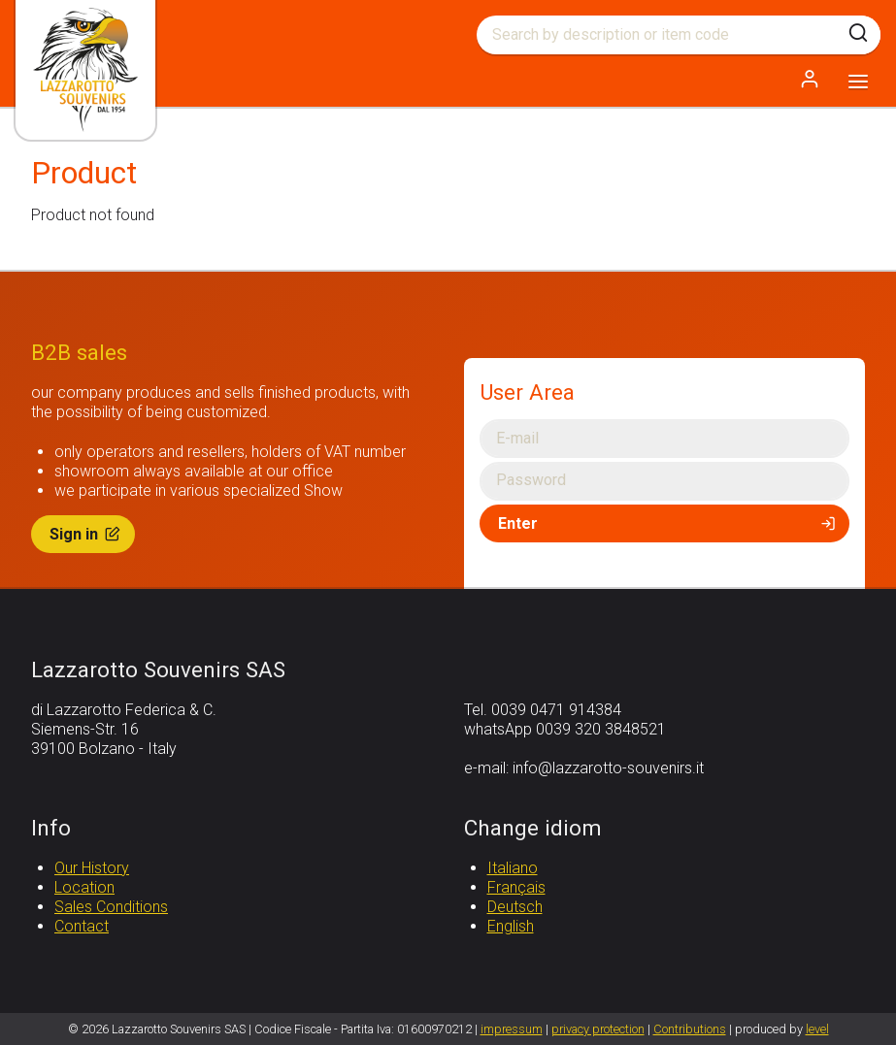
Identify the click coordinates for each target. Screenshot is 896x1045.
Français (516, 887)
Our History (91, 868)
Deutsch (515, 907)
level (817, 1029)
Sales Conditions (111, 907)
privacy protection (598, 1029)
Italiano (512, 868)
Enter (668, 523)
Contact (81, 926)
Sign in (86, 534)
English (510, 926)
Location (84, 887)
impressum (512, 1029)
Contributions (689, 1029)
